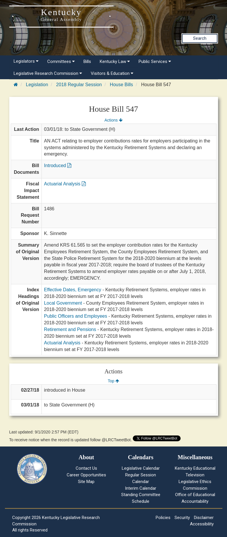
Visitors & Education (112, 73)
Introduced (57, 165)
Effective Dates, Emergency (72, 289)
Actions (113, 120)
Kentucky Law (115, 61)
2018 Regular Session (79, 84)
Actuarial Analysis (65, 183)
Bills (87, 61)
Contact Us (86, 468)
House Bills (121, 84)
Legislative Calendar (141, 468)
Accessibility (202, 524)
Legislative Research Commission (48, 73)
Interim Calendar (140, 488)
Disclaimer (204, 517)
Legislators (26, 61)
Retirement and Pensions (70, 329)
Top (113, 381)
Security (182, 517)
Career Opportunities (86, 475)
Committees (61, 61)
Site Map (86, 481)
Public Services (155, 61)
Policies (163, 517)
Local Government (63, 303)
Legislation (37, 84)
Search (199, 38)
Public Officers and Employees (75, 316)
